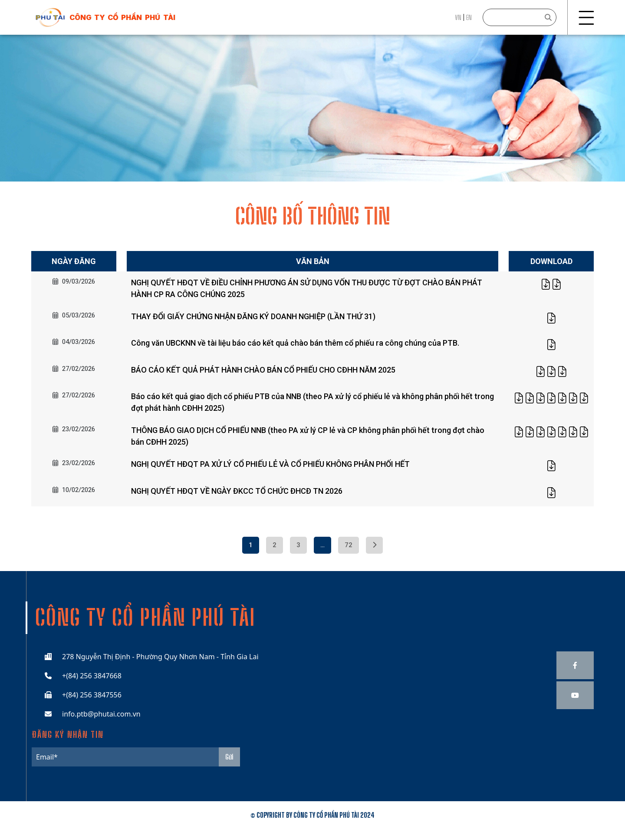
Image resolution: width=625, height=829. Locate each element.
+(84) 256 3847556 (92, 695)
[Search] (519, 17)
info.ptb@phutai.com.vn (101, 714)
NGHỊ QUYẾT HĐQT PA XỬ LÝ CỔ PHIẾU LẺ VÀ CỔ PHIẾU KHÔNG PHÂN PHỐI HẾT (270, 464)
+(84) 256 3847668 (92, 675)
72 (348, 545)
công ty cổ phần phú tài (122, 17)
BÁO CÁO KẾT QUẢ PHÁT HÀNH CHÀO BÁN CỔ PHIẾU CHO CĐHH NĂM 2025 (263, 369)
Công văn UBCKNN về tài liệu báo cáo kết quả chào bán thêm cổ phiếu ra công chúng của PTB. (295, 342)
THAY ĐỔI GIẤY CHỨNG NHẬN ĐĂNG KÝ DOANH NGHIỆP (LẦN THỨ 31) (253, 316)
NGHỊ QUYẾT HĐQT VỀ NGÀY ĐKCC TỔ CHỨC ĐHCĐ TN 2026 (236, 490)
